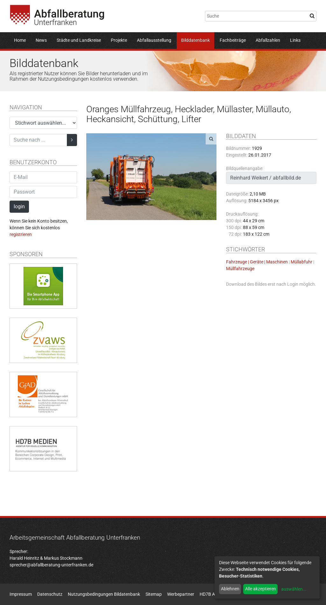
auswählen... (294, 589)
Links (295, 40)
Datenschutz (49, 594)
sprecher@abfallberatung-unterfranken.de (51, 564)
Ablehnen (230, 588)
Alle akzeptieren (260, 588)
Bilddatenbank (195, 40)
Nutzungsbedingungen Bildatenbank (104, 594)
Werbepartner (180, 594)
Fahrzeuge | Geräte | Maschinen (257, 261)
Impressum (21, 594)
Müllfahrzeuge (240, 268)
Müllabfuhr (301, 261)
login (19, 206)
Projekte (119, 40)
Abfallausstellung (154, 40)
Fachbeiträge (233, 40)
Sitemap (153, 594)
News (41, 40)
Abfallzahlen (268, 40)
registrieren (21, 234)
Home (20, 40)
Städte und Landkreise (79, 40)
